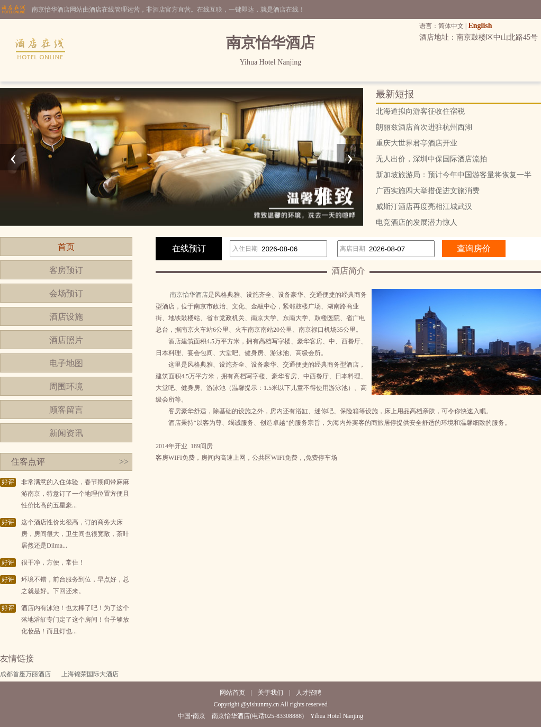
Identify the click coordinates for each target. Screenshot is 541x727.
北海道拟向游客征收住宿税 (420, 111)
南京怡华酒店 (189, 294)
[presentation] (13, 157)
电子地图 (66, 363)
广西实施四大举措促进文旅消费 (428, 191)
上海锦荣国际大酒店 (90, 674)
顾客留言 (66, 409)
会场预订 (66, 293)
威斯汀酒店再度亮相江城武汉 (424, 207)
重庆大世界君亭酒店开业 (416, 143)
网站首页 (232, 692)
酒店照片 (66, 339)
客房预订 (66, 270)
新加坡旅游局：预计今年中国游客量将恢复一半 (453, 175)
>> (124, 461)
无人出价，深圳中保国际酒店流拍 (431, 159)
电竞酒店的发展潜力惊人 (416, 222)
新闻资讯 (66, 433)
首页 (66, 246)
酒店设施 (66, 316)
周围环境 (66, 386)
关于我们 (270, 692)
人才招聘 (308, 692)
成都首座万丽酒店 (25, 674)
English (480, 26)
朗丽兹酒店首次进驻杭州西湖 (424, 127)
